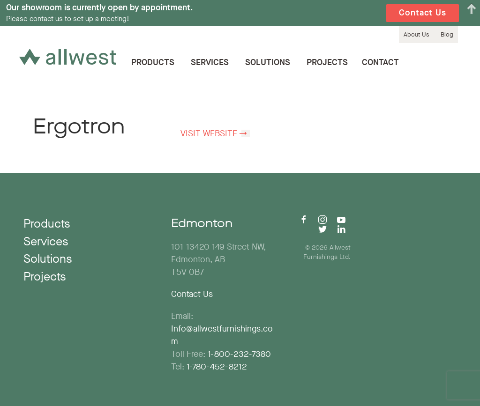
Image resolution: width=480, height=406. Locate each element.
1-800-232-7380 (239, 354)
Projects (327, 62)
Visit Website (208, 133)
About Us (416, 34)
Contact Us (192, 294)
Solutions (267, 62)
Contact (380, 62)
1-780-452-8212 (217, 366)
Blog (447, 34)
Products (152, 62)
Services (210, 62)
